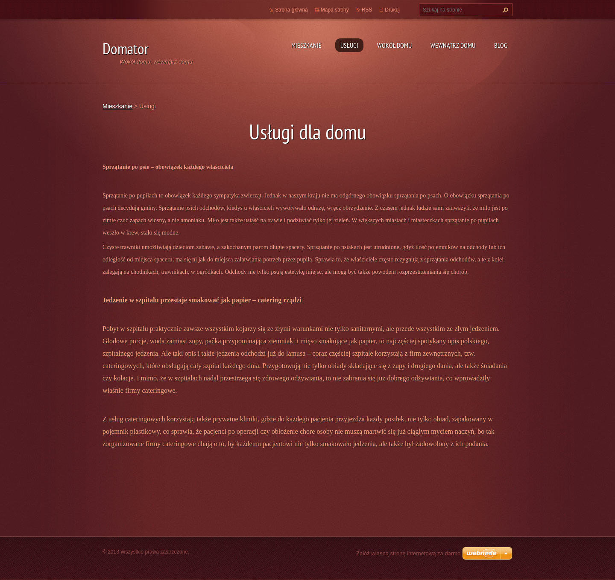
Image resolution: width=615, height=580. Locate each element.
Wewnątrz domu (452, 45)
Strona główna (291, 10)
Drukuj (392, 10)
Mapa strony (335, 10)
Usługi (349, 45)
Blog (500, 45)
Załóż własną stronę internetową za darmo (408, 553)
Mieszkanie (306, 45)
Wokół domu (394, 45)
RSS (367, 10)
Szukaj (504, 9)
